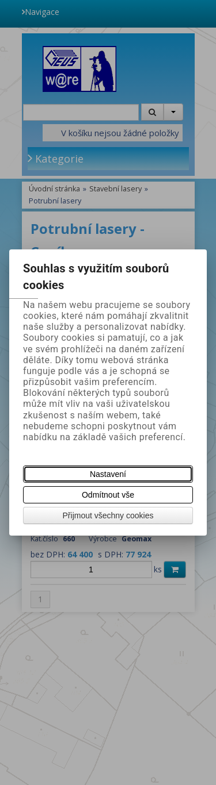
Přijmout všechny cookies (108, 515)
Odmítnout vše (108, 494)
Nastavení (108, 474)
